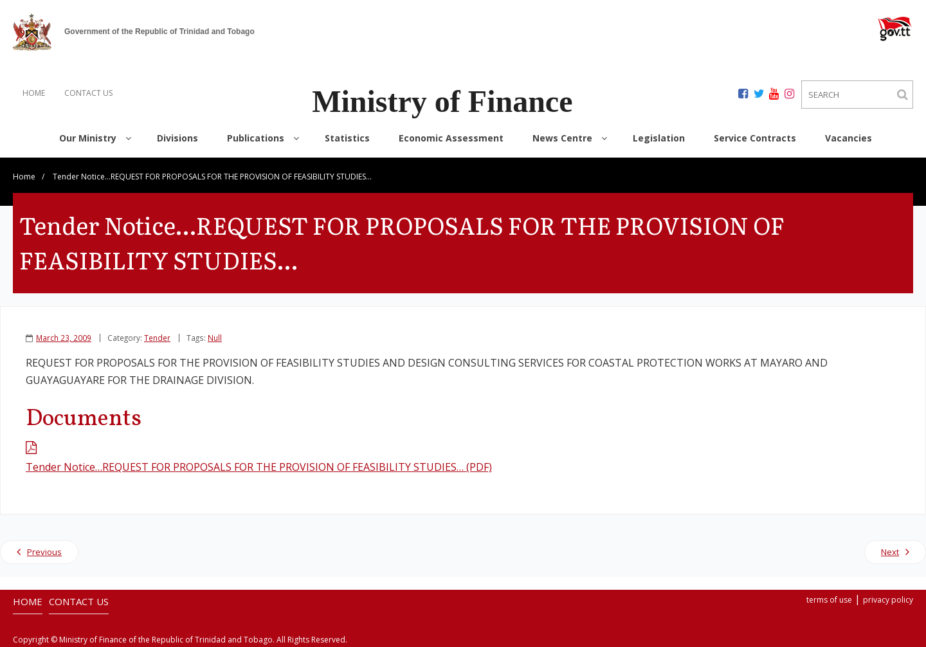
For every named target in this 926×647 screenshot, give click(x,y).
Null (215, 338)
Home (24, 176)
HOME (34, 92)
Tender (157, 338)
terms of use (829, 599)
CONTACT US (88, 92)
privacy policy (888, 599)
